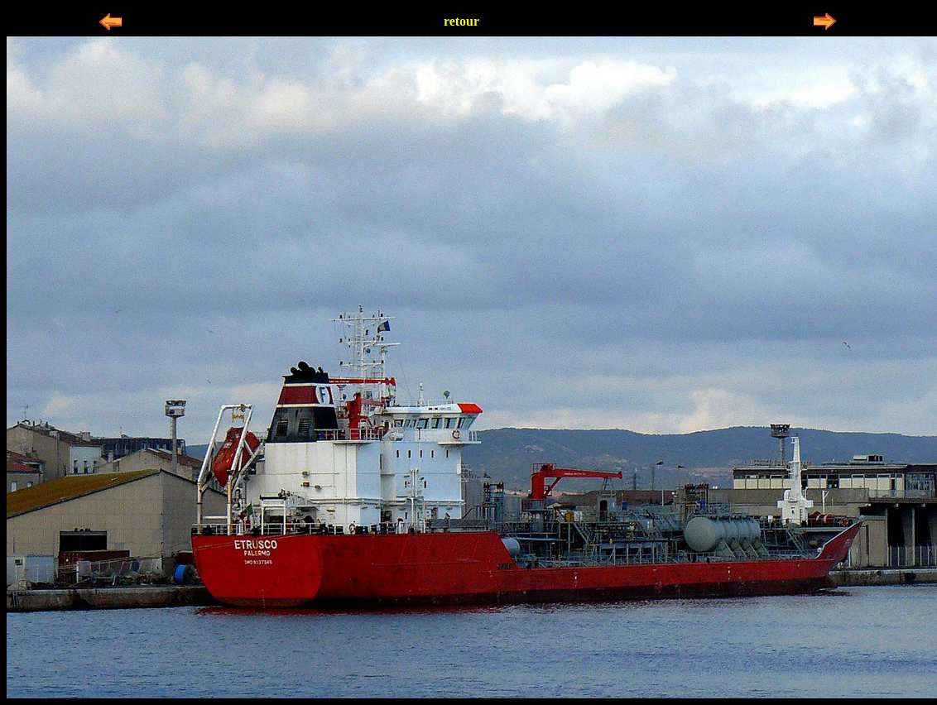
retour (461, 21)
